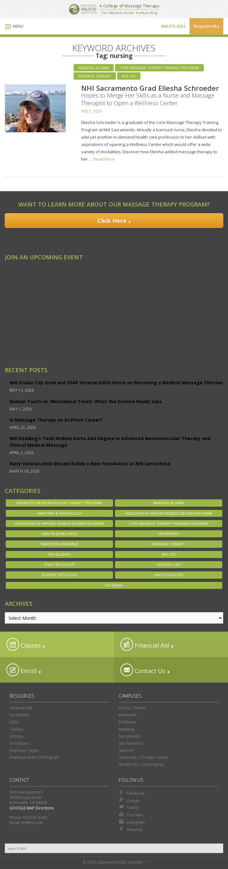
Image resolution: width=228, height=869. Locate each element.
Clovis (15, 270)
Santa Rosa (21, 341)
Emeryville (20, 279)
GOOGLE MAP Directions (32, 808)
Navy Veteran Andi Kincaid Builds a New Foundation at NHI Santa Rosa (90, 463)
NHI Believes (59, 554)
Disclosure (19, 743)
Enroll (21, 669)
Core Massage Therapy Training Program (159, 67)
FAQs (14, 722)
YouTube (131, 814)
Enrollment (19, 715)
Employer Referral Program (34, 757)
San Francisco (131, 743)
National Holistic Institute (83, 9)
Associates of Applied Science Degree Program (59, 523)
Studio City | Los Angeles (141, 764)
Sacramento (22, 314)
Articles (16, 736)
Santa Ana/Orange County (37, 332)
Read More (104, 159)
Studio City (20, 350)
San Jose (18, 323)
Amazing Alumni (93, 67)
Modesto (19, 288)
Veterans (114, 585)
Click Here (111, 220)
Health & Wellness (59, 533)
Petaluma (127, 722)
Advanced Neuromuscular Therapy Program (59, 502)
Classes (23, 644)
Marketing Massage (59, 543)
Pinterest (131, 829)
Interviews (169, 533)
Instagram (132, 822)
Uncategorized (168, 574)
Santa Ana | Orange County (143, 757)
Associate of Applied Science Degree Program (168, 513)
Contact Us (142, 669)
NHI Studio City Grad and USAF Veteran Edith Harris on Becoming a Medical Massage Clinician (116, 383)
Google (129, 800)
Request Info (206, 26)
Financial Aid (144, 644)
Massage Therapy (94, 76)
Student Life (169, 564)
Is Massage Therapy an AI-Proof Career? (56, 420)
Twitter (129, 807)
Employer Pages (24, 750)
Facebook (132, 793)
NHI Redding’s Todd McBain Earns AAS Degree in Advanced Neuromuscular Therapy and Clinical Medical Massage (110, 441)
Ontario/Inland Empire (33, 296)
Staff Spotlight (59, 564)
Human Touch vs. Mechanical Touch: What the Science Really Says (86, 401)
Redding (18, 305)
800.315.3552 (173, 26)
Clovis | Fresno (132, 708)
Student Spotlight (59, 574)
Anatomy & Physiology (59, 513)
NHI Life (129, 76)
